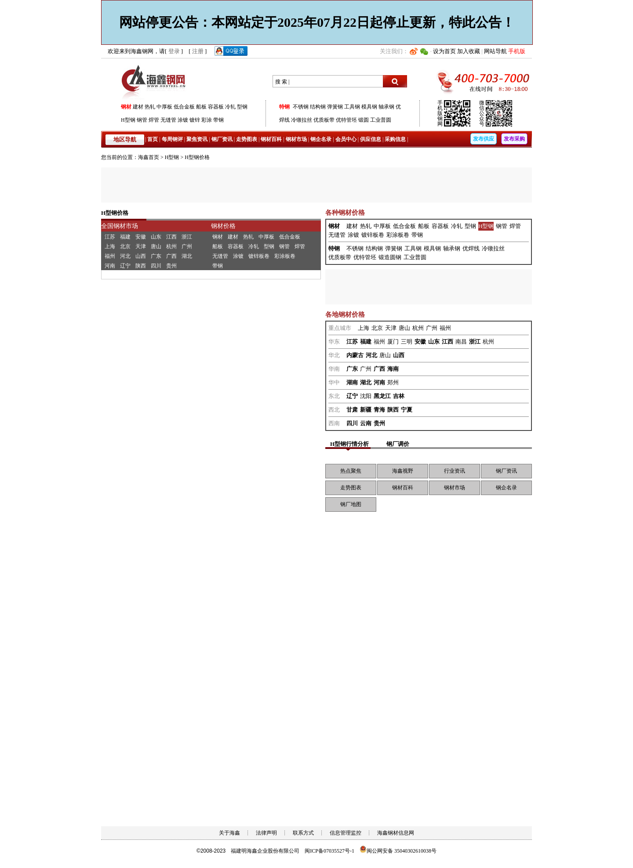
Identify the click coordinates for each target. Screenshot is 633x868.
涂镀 (183, 120)
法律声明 (266, 833)
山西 (140, 256)
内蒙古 (355, 355)
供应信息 (370, 139)
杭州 (171, 246)
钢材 (126, 107)
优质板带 (324, 120)
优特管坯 (346, 120)
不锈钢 (301, 107)
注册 (198, 51)
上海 (110, 246)
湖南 (352, 382)
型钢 (242, 107)
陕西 (140, 266)
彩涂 (206, 120)
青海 (379, 409)
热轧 (150, 107)
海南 (393, 368)
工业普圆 (380, 120)
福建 (125, 237)
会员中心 (346, 139)
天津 (140, 246)
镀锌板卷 (258, 256)
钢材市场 (296, 139)
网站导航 (495, 51)
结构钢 (318, 107)
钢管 (142, 120)
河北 (125, 256)
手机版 (516, 51)
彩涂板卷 (284, 256)
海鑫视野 (402, 471)
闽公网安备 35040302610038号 (398, 851)
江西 (171, 237)
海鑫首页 (148, 157)
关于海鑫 (229, 833)
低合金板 (184, 107)
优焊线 (471, 248)
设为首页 (444, 51)
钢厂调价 (397, 444)
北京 (125, 246)
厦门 (393, 341)
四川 (156, 266)
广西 (171, 256)
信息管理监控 (345, 833)
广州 (187, 246)
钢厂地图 (350, 504)
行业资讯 (454, 471)
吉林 (398, 396)
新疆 (365, 409)
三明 (406, 341)
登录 (174, 51)
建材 (138, 107)
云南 (365, 423)
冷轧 (230, 107)
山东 (156, 237)
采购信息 (395, 139)
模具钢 (369, 107)
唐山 (156, 246)
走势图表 (246, 139)
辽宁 (125, 266)
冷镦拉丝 (301, 120)
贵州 (171, 266)
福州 (110, 256)
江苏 (110, 237)
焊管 (154, 120)
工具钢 (352, 107)
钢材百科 (271, 139)
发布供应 (483, 139)
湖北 (187, 256)
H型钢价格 (197, 157)
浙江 (187, 237)
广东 (156, 256)
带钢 (218, 120)
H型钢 (128, 120)
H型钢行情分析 (349, 444)
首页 (152, 139)
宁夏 (406, 409)
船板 (201, 107)
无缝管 (168, 120)
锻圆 (363, 120)
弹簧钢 (335, 107)
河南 (110, 266)
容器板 (216, 107)
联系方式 (303, 833)
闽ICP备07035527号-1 (329, 851)
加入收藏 (468, 51)
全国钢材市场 (119, 226)
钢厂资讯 (222, 139)
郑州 (393, 382)
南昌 (461, 341)
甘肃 (352, 409)
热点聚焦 (350, 471)
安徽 (140, 237)
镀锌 (194, 120)
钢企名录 (320, 139)
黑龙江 (382, 396)
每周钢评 (172, 139)
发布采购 (514, 139)
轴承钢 (386, 107)
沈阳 (365, 396)
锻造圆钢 (389, 257)
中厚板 (164, 107)
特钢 (284, 107)
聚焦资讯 (196, 139)
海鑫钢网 (154, 81)
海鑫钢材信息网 (395, 833)
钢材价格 (223, 226)
